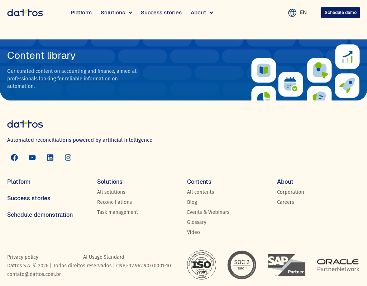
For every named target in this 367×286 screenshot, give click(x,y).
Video (193, 232)
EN (299, 12)
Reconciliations (114, 202)
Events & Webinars (208, 212)
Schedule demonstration (40, 215)
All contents (200, 192)
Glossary (196, 222)
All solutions (111, 192)
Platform (18, 182)
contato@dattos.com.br (34, 274)
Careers (285, 202)
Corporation (290, 192)
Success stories (29, 198)
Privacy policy (22, 257)
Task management (117, 212)
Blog (192, 202)
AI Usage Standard (103, 257)
